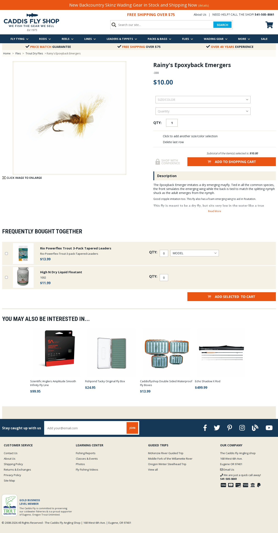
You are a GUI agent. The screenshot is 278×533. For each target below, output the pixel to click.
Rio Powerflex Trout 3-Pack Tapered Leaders (75, 248)
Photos (80, 464)
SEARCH (222, 25)
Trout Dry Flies (34, 53)
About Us (200, 14)
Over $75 (139, 46)
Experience (229, 46)
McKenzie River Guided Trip (165, 453)
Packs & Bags (159, 39)
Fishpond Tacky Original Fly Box (105, 381)
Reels (68, 39)
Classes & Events (87, 458)
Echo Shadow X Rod (207, 381)
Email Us (227, 469)
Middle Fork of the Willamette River (170, 458)
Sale (264, 39)
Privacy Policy (12, 475)
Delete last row (173, 142)
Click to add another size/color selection (190, 136)
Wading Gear (216, 39)
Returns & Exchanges (17, 469)
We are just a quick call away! (240, 477)
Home (7, 53)
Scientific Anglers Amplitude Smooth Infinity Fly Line (53, 383)
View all (153, 469)
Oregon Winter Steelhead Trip (167, 464)
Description (167, 176)
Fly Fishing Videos (87, 469)
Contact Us (11, 453)
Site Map (9, 480)
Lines (90, 39)
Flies (187, 39)
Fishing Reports (85, 453)
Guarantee (48, 46)
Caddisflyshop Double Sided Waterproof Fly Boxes (166, 383)
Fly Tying (20, 39)
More (244, 39)
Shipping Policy (13, 464)
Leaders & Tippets (122, 39)
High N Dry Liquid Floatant (61, 272)
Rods (45, 39)
